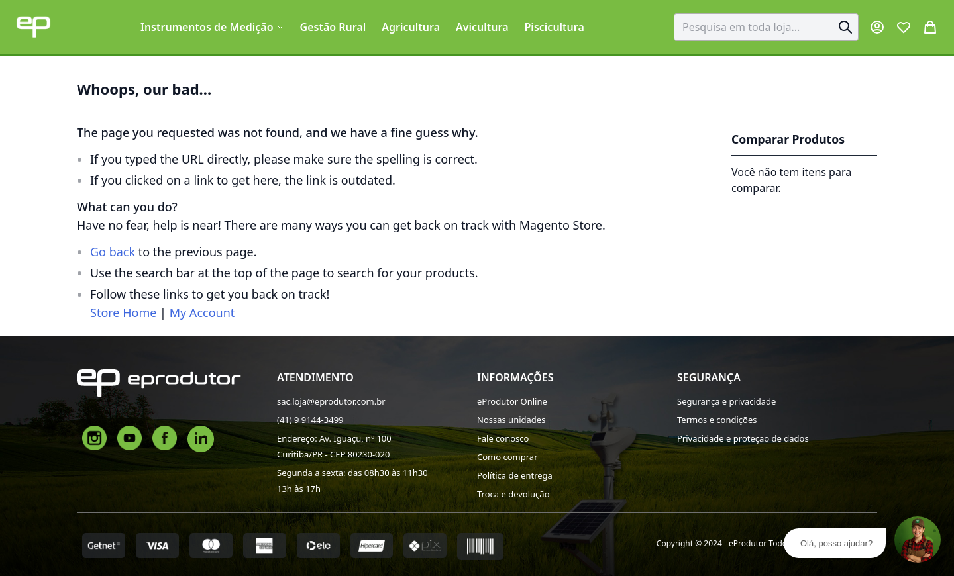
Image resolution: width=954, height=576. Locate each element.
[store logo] (33, 26)
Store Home (123, 312)
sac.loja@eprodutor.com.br (331, 401)
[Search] (845, 27)
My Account (202, 312)
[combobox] (766, 27)
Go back (112, 252)
